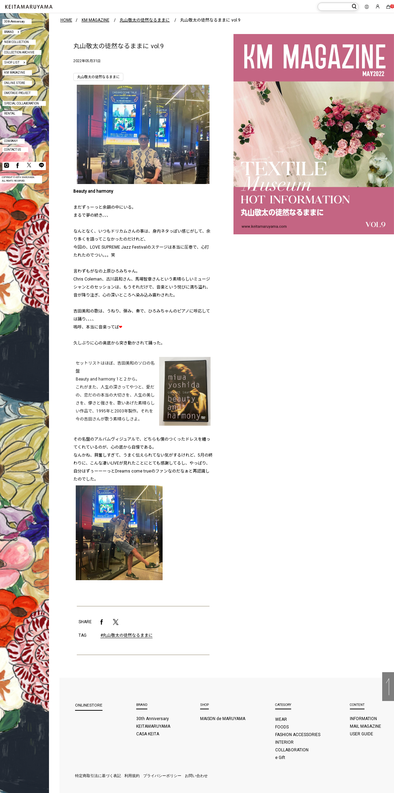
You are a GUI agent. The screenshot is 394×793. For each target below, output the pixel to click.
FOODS (282, 727)
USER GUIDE (361, 734)
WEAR (281, 719)
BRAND (9, 32)
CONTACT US (12, 149)
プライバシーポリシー (162, 776)
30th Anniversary (14, 21)
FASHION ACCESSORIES (297, 734)
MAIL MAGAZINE (365, 726)
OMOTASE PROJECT (17, 93)
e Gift (280, 757)
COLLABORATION (292, 750)
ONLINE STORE (14, 83)
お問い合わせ (196, 776)
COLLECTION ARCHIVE (19, 52)
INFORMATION (363, 718)
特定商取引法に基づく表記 (98, 776)
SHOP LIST (11, 62)
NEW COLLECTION (16, 42)
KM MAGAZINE (14, 72)
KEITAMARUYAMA (153, 726)
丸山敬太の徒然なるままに (98, 77)
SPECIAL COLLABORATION (21, 103)
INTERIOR (284, 742)
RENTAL (9, 113)
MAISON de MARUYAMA (223, 718)
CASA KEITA (147, 734)
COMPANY (11, 141)
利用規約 (132, 776)
